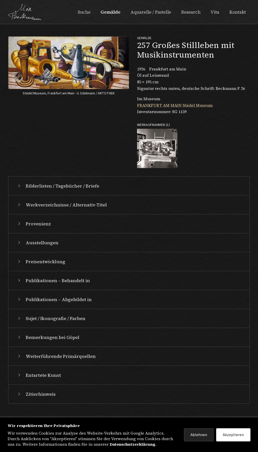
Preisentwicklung (41, 261)
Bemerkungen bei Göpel (48, 337)
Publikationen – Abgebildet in (54, 299)
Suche (84, 12)
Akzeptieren (233, 435)
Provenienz (34, 224)
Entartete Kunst (39, 375)
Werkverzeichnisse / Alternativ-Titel (62, 205)
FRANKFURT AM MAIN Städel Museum (175, 105)
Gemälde (110, 12)
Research (191, 12)
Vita (215, 12)
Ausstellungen (37, 243)
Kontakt (237, 12)
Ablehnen (198, 435)
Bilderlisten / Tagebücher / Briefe (58, 186)
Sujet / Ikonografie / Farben (51, 318)
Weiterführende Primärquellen (56, 356)
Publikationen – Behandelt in (53, 280)
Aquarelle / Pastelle (151, 12)
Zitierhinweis (36, 394)
